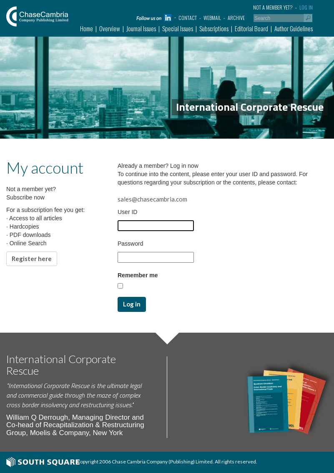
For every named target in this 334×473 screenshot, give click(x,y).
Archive (236, 18)
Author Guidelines (293, 28)
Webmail (212, 18)
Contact (187, 18)
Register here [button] (32, 258)
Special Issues (177, 28)
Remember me (138, 275)
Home (86, 28)
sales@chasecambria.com (152, 199)
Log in (306, 7)
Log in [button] (132, 304)
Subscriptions (214, 28)
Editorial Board (251, 28)
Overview (109, 28)
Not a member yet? (273, 7)
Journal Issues (141, 28)
